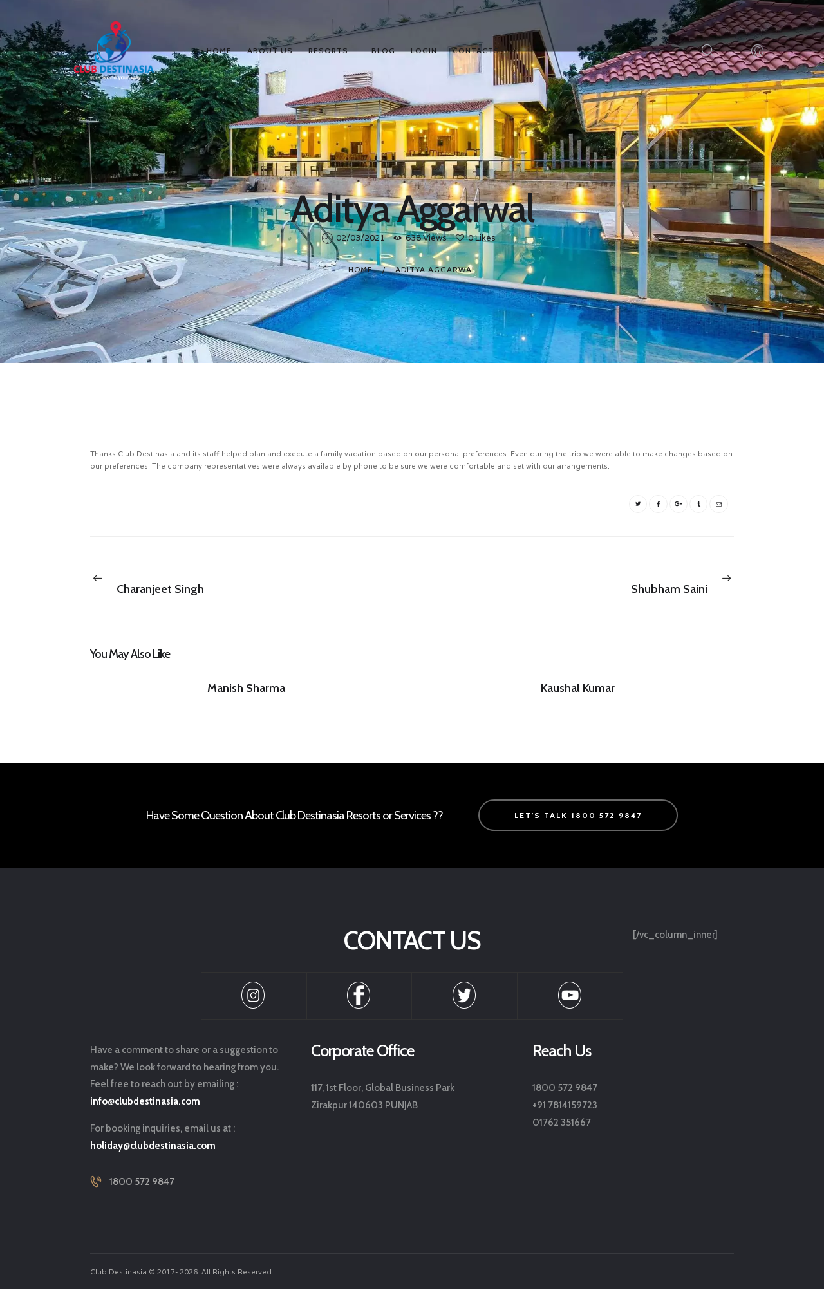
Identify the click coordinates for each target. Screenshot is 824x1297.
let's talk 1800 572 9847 (578, 823)
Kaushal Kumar (578, 693)
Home (360, 268)
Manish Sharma (246, 693)
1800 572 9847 (141, 1190)
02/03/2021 (360, 237)
